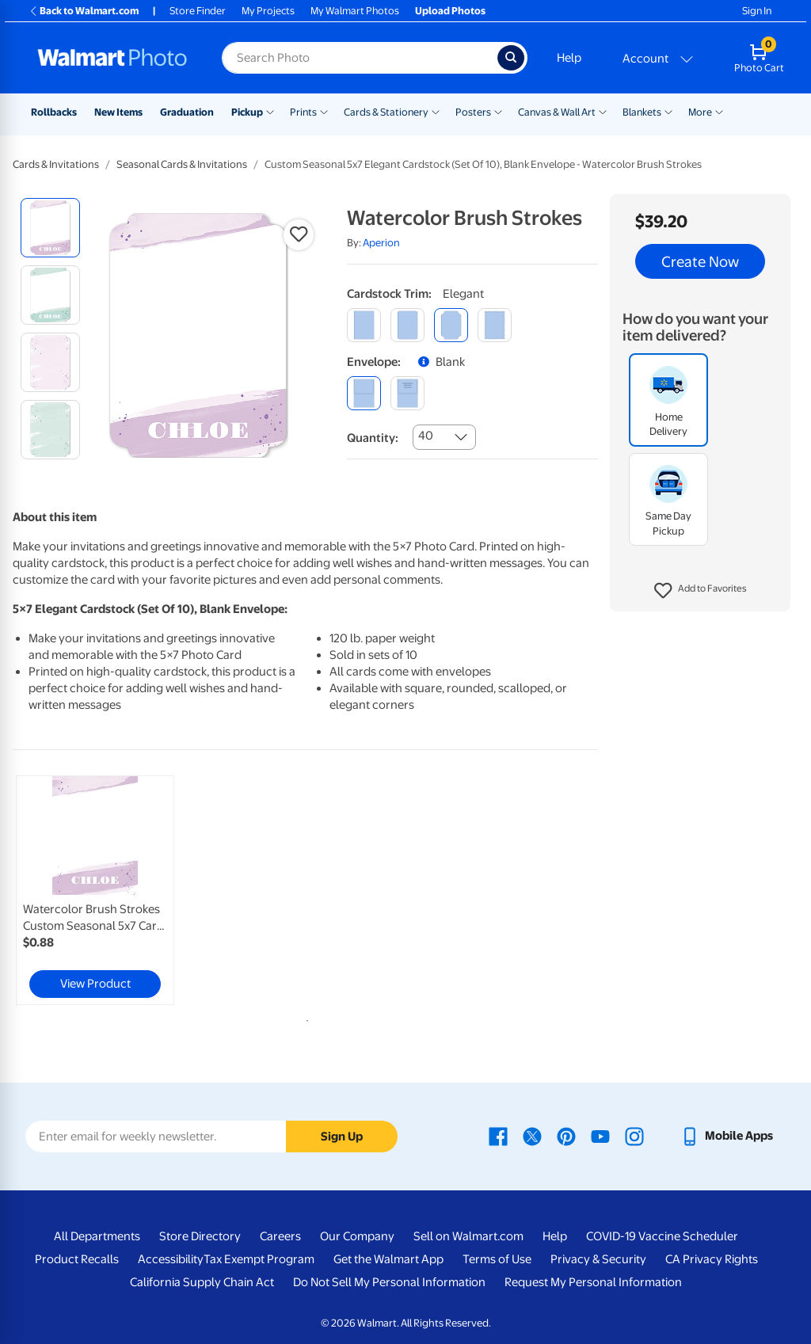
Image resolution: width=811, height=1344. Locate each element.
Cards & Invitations (56, 164)
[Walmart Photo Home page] (112, 57)
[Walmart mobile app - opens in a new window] (726, 1136)
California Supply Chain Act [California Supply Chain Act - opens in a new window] (202, 1282)
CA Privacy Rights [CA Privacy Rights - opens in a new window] (711, 1259)
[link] (95, 890)
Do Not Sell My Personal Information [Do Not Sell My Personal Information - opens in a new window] (389, 1282)
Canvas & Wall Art (557, 112)
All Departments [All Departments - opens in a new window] (97, 1236)
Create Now (700, 261)
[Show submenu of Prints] (324, 110)
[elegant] (451, 325)
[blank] (364, 393)
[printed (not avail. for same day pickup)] (407, 393)
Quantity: (372, 438)
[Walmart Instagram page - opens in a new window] (634, 1136)
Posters (473, 112)
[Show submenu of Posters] (498, 110)
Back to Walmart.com (84, 11)
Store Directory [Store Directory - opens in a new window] (200, 1236)
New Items (118, 112)
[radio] (50, 227)
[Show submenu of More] (719, 110)
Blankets (642, 112)
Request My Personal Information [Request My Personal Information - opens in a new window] (593, 1282)
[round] (407, 325)
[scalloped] (495, 325)
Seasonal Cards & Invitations (181, 164)
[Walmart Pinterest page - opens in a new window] (566, 1136)
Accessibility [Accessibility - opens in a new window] (171, 1259)
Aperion (381, 243)
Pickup (247, 112)
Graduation (187, 112)
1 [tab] (304, 1018)
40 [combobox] (425, 435)
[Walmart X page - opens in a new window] (532, 1136)
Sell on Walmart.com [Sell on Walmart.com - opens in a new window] (468, 1236)
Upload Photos (450, 11)
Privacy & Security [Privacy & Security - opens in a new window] (598, 1259)
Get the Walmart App (388, 1259)
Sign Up (342, 1136)
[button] (700, 590)
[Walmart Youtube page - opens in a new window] (600, 1136)
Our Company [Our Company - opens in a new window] (357, 1236)
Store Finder (197, 11)
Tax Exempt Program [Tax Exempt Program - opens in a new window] (259, 1259)
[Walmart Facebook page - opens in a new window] (498, 1136)
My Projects (268, 11)
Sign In (756, 11)
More (700, 112)
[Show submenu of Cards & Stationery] (435, 110)
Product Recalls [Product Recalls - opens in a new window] (77, 1259)
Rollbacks (54, 112)
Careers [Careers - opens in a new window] (280, 1236)
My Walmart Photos (354, 11)
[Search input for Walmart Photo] (359, 58)
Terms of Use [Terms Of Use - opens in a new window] (497, 1259)
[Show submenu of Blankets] (668, 110)
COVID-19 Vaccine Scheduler (662, 1236)
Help (569, 58)
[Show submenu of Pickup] (270, 110)
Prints (303, 112)
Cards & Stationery (386, 112)
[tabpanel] (111, 890)
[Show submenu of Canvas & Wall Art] (602, 110)
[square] (364, 325)
